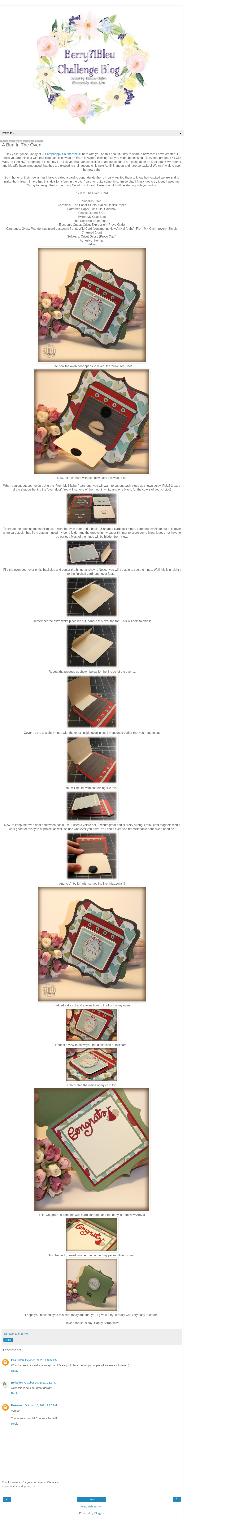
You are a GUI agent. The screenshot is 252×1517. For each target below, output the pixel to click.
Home (92, 1499)
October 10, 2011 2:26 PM (41, 1405)
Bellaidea (17, 1382)
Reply (14, 1370)
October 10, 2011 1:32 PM (40, 1382)
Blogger (99, 1513)
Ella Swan (17, 1360)
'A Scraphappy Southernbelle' (61, 154)
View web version (91, 1506)
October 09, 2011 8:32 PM (41, 1360)
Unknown (17, 1405)
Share (8, 1339)
